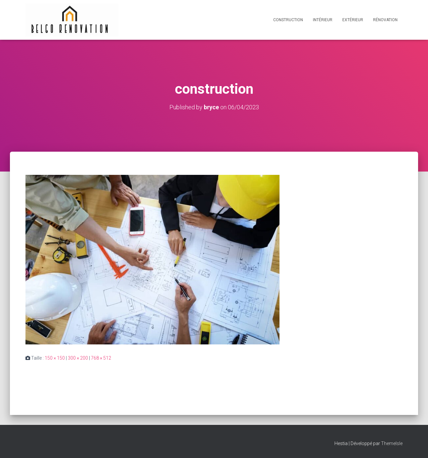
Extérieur (352, 20)
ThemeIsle (392, 443)
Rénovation (385, 20)
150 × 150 (55, 358)
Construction (288, 20)
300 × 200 (78, 358)
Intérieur (322, 20)
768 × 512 (101, 358)
